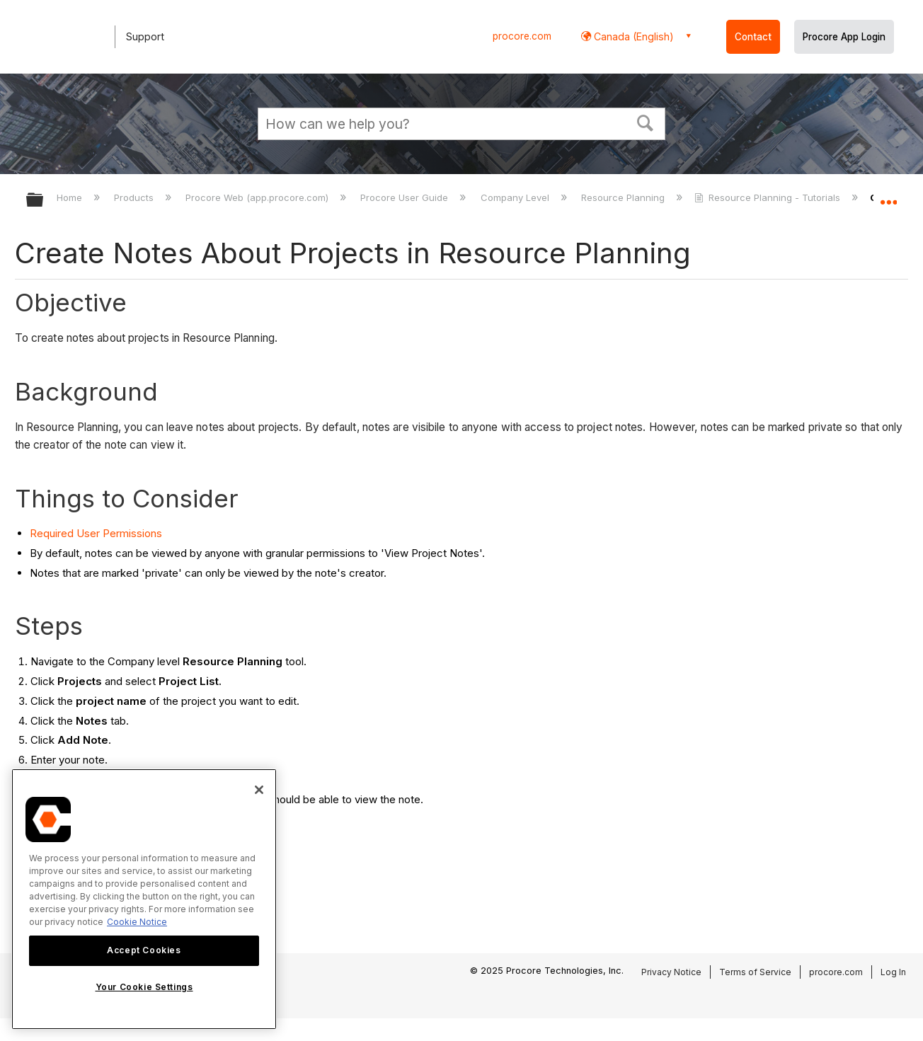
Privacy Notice (671, 972)
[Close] (259, 789)
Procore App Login (844, 36)
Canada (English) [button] (632, 36)
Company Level (516, 197)
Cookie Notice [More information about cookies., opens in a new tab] (137, 921)
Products (135, 197)
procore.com (522, 36)
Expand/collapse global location (888, 196)
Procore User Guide (405, 197)
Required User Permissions (96, 533)
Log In (893, 972)
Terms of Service (755, 972)
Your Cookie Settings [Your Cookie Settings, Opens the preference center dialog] (144, 987)
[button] (645, 122)
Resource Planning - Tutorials (768, 197)
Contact (753, 36)
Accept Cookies (143, 950)
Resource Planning (624, 197)
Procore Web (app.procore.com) (258, 197)
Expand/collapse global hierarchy (44, 200)
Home (71, 197)
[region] (144, 899)
